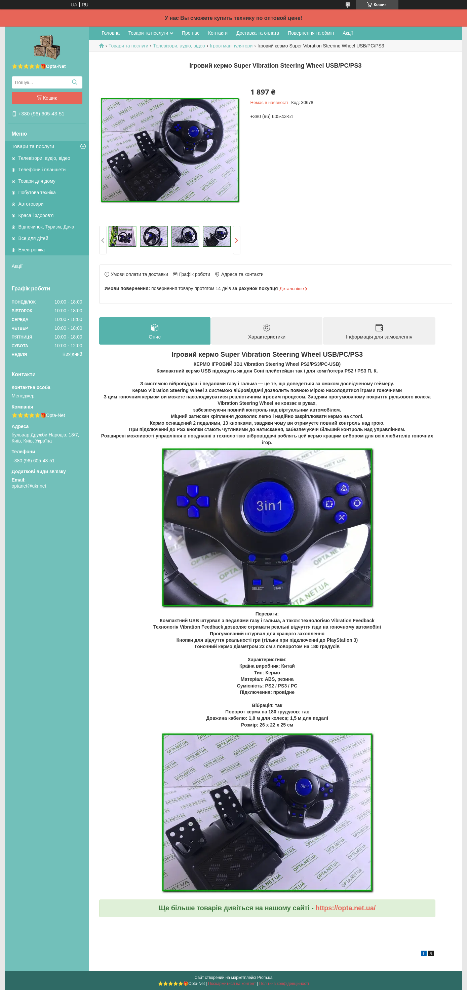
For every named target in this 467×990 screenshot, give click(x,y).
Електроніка (31, 249)
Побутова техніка (37, 192)
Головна (111, 33)
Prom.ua (264, 977)
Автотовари (31, 204)
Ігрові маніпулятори (231, 45)
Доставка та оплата (257, 33)
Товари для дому (36, 181)
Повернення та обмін (311, 33)
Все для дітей (33, 238)
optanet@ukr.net (29, 486)
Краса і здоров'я (36, 215)
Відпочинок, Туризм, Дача (46, 226)
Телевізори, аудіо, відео (44, 158)
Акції (17, 266)
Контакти (218, 33)
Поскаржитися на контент (232, 983)
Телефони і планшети (42, 169)
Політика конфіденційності (284, 983)
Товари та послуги (33, 146)
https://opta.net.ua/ (345, 908)
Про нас (190, 33)
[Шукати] (74, 82)
